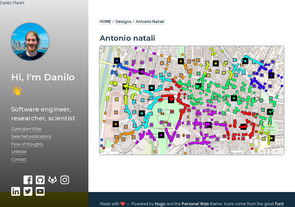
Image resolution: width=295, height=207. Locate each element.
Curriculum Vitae (26, 129)
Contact (18, 159)
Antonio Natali (150, 21)
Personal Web (195, 204)
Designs (123, 21)
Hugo (160, 204)
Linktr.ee (18, 151)
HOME (105, 21)
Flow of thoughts (27, 144)
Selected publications (31, 136)
